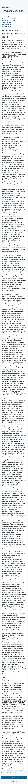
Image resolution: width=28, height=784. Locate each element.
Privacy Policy (6, 24)
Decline (13, 781)
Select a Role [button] (6, 7)
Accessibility (6, 26)
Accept (14, 777)
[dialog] (14, 392)
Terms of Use (6, 22)
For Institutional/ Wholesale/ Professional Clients (13, 34)
